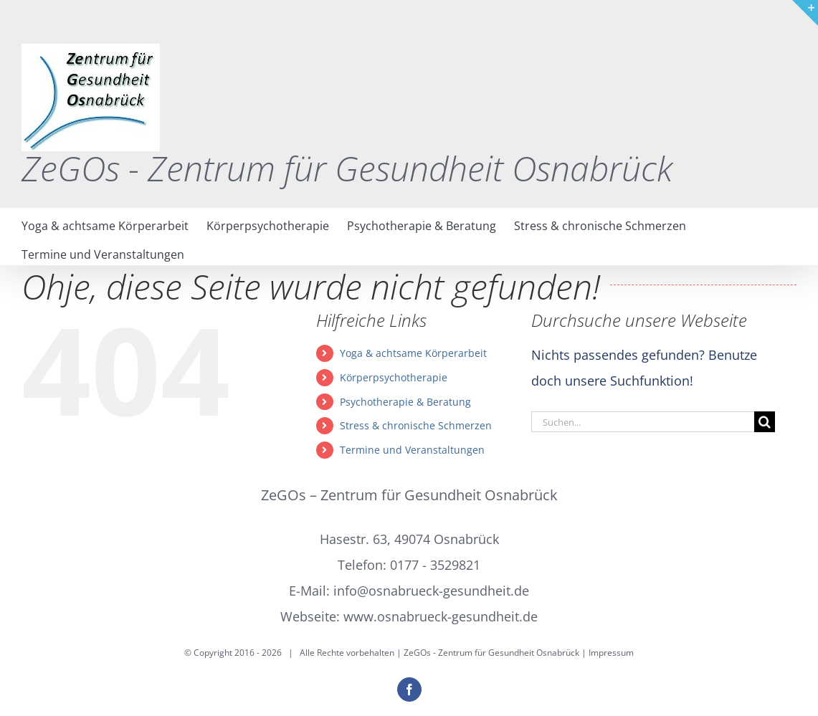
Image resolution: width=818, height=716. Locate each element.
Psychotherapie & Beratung (405, 402)
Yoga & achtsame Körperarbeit (413, 353)
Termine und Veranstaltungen (412, 450)
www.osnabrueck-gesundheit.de (440, 616)
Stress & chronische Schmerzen (416, 425)
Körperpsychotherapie (393, 377)
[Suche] (764, 421)
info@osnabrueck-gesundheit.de (431, 590)
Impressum (611, 652)
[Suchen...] (642, 421)
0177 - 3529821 (435, 564)
